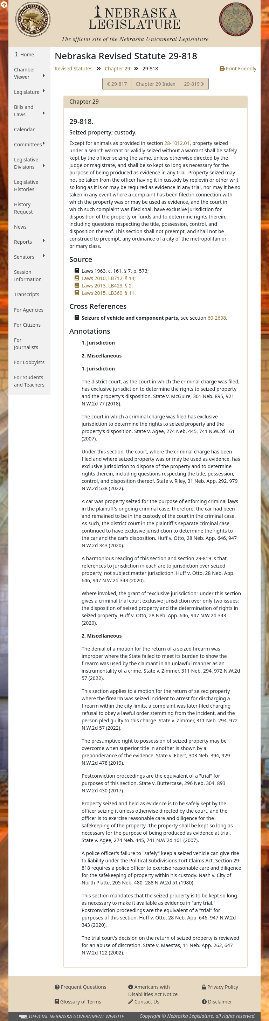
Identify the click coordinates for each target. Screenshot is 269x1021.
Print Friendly (238, 68)
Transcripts (26, 294)
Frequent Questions (80, 987)
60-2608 (217, 317)
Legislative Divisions (29, 163)
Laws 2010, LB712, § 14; (109, 278)
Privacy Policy (220, 987)
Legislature (29, 91)
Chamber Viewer (29, 73)
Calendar (24, 129)
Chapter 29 (117, 68)
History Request (23, 208)
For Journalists (26, 343)
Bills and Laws (29, 111)
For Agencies (28, 309)
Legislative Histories (26, 186)
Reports (29, 241)
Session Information (28, 276)
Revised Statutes (73, 68)
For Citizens (27, 324)
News (20, 226)
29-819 (194, 85)
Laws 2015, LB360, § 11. (109, 293)
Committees (29, 144)
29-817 (117, 85)
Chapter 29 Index (155, 84)
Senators (29, 256)
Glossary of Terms (78, 1001)
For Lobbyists (29, 362)
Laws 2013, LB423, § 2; (107, 285)
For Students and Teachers (29, 381)
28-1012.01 (176, 143)
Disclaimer (217, 1001)
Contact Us (143, 1001)
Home (26, 54)
